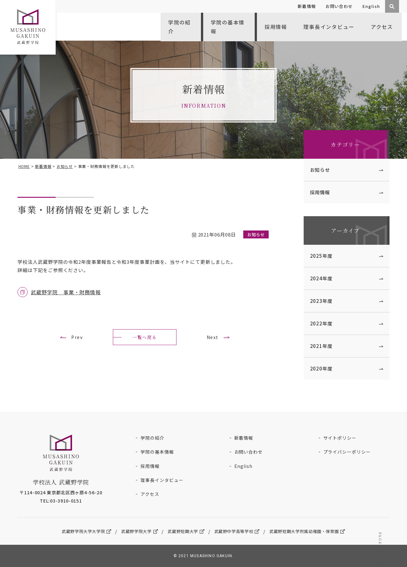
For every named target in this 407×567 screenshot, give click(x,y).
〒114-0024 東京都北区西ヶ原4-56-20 (62, 492)
